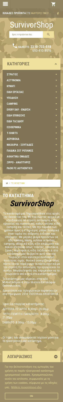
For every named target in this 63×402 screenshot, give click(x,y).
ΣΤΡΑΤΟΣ (12, 74)
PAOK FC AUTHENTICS (19, 168)
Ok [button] (31, 396)
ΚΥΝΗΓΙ (11, 86)
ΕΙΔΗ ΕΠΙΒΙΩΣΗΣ (16, 115)
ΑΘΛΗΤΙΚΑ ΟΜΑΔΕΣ (18, 156)
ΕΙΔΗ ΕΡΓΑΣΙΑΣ (15, 92)
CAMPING (12, 103)
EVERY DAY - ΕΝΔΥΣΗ (18, 109)
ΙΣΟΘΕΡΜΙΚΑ (14, 127)
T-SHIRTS (12, 133)
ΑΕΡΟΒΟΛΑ (13, 139)
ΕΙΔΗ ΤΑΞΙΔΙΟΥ (15, 121)
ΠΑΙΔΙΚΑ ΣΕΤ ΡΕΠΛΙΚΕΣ (20, 150)
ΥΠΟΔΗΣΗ (12, 97)
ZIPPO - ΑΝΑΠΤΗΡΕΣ (18, 162)
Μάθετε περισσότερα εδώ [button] (26, 387)
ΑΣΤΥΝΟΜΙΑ (14, 80)
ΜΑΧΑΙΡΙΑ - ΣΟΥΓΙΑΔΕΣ (20, 144)
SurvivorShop (31, 24)
